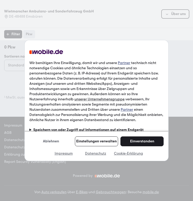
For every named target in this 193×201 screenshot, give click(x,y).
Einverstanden (142, 141)
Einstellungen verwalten (96, 141)
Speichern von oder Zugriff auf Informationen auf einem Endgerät (88, 130)
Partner (124, 63)
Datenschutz (95, 153)
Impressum (64, 153)
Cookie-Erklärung (128, 153)
